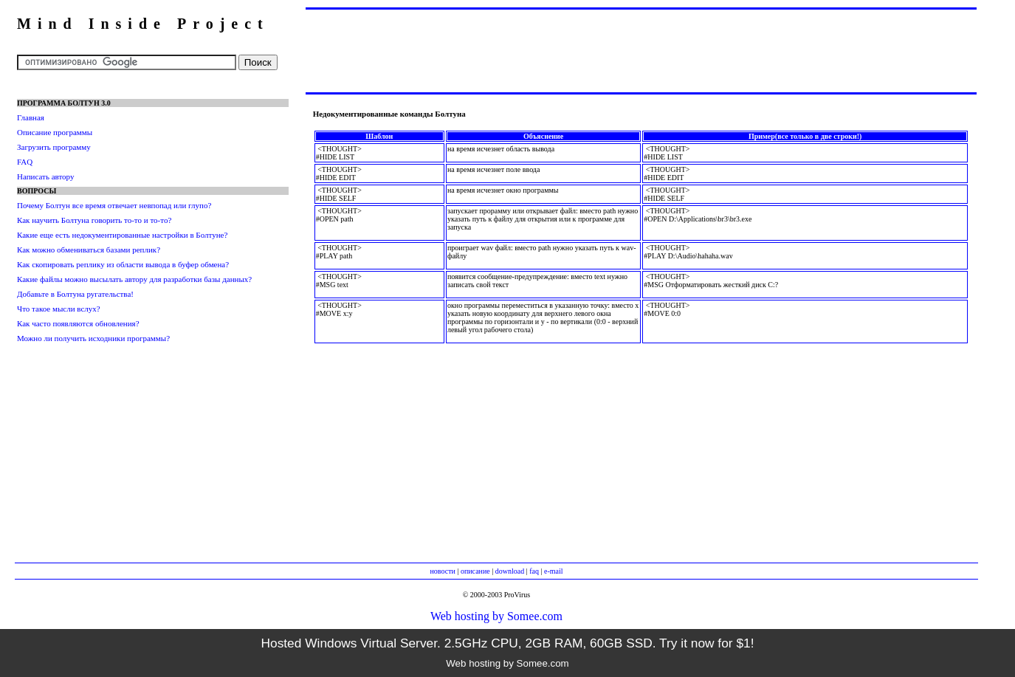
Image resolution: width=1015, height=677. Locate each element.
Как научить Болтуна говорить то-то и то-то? (94, 220)
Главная (30, 117)
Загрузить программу (54, 146)
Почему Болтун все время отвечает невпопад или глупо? (114, 205)
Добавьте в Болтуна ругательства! (75, 293)
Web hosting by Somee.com (496, 616)
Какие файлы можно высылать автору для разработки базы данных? (134, 279)
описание (475, 571)
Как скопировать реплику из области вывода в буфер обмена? (123, 264)
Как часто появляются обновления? (78, 323)
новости (442, 571)
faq (534, 571)
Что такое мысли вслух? (58, 308)
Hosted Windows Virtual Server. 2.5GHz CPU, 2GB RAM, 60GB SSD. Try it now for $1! (507, 643)
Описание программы (54, 132)
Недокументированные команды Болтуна (389, 113)
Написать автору (45, 176)
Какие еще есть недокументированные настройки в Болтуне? (122, 234)
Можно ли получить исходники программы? (93, 338)
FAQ (24, 161)
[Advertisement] (640, 50)
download (509, 571)
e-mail (553, 571)
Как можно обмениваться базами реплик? (88, 249)
